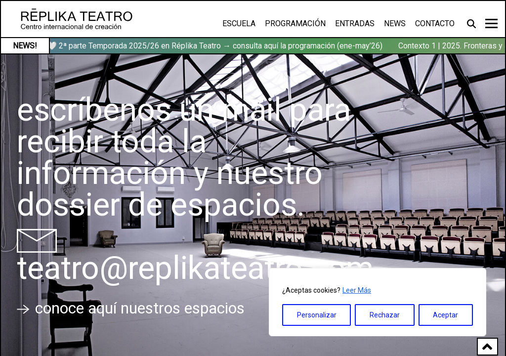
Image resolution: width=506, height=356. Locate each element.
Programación (295, 23)
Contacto (435, 23)
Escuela (238, 23)
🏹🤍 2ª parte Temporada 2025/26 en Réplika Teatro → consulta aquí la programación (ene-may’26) (212, 45)
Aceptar (445, 315)
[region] (377, 302)
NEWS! (25, 45)
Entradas (355, 23)
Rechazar (385, 315)
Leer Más (356, 290)
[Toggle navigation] (491, 23)
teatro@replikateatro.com (195, 268)
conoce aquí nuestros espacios (131, 308)
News (395, 23)
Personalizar (317, 315)
